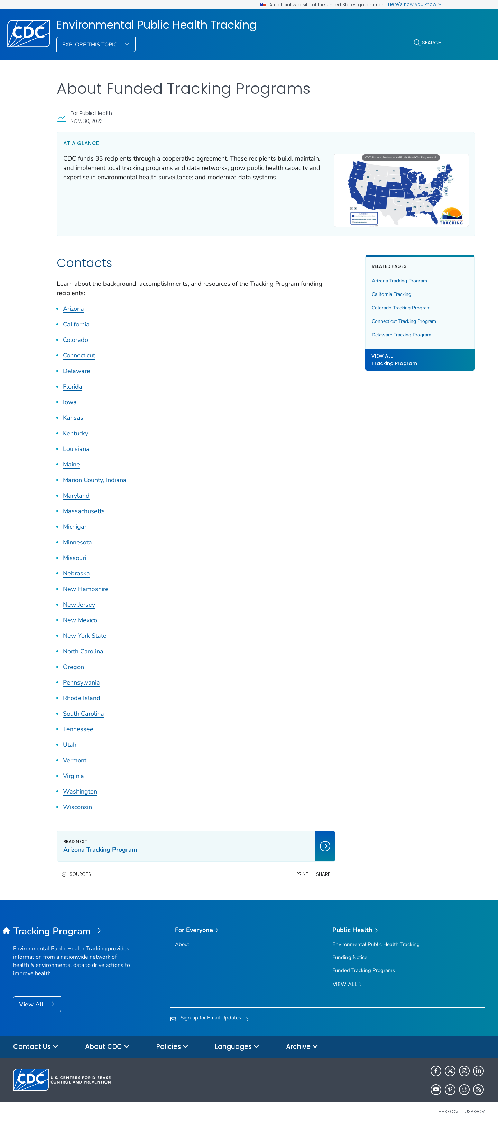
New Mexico (80, 617)
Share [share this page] (301, 871)
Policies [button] (172, 1044)
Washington (80, 788)
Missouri (74, 555)
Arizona (73, 305)
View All (32, 1001)
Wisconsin (77, 804)
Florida (72, 383)
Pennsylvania (81, 679)
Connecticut (79, 352)
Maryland (76, 492)
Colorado (75, 337)
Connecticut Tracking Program (382, 318)
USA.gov (475, 1108)
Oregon (73, 664)
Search (432, 42)
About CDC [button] (107, 1044)
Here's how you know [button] (415, 4)
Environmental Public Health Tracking (156, 25)
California (76, 321)
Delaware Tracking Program (379, 331)
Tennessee (78, 726)
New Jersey (79, 601)
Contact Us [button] (35, 1044)
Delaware (76, 368)
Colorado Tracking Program (379, 304)
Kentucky (75, 430)
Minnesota (77, 539)
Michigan (75, 523)
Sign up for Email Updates (211, 1014)
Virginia (73, 773)
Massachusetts (84, 508)
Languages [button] (237, 1044)
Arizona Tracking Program (377, 277)
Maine (71, 461)
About (182, 941)
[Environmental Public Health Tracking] (72, 928)
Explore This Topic (90, 44)
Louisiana (76, 446)
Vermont (74, 757)
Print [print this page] (280, 871)
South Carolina (83, 710)
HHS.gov (448, 1108)
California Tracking (369, 291)
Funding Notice (349, 954)
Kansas (73, 414)
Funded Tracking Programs (363, 966)
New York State (85, 632)
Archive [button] (302, 1044)
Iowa (70, 399)
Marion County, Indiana (95, 477)
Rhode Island (81, 695)
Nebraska (76, 570)
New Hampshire (86, 586)
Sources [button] (80, 871)
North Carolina (83, 648)
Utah (69, 741)
